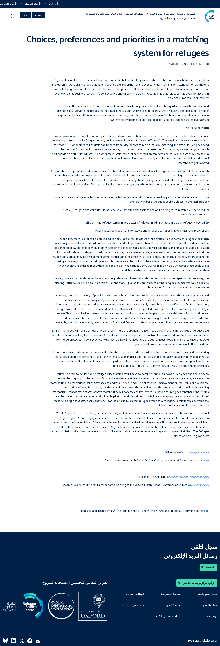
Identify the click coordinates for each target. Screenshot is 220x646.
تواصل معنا (211, 615)
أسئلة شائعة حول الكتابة (168, 615)
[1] (160, 140)
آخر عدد (53, 4)
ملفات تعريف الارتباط (132, 604)
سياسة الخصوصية (171, 593)
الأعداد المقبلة (33, 4)
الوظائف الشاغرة (134, 593)
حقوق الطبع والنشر (207, 593)
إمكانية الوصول (209, 604)
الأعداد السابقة (9, 4)
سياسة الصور (173, 604)
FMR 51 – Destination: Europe (189, 63)
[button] (12, 17)
